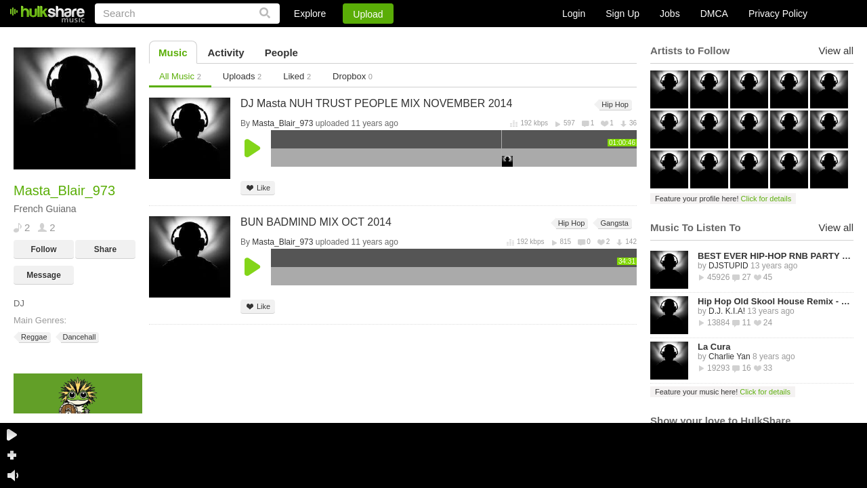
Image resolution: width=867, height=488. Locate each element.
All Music (180, 76)
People (281, 52)
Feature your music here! (722, 392)
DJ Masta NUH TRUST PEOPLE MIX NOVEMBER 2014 (376, 103)
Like (257, 188)
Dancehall (78, 337)
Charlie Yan (729, 356)
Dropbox (353, 76)
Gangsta (613, 223)
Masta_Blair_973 (282, 123)
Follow (44, 249)
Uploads (242, 76)
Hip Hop (614, 105)
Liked (297, 76)
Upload (368, 14)
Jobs (670, 13)
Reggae (33, 337)
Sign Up (622, 13)
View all (836, 50)
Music (173, 52)
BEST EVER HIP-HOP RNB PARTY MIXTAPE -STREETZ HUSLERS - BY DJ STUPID (775, 256)
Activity (226, 52)
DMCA (714, 13)
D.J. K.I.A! (727, 311)
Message (43, 275)
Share (105, 249)
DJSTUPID (728, 265)
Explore (310, 13)
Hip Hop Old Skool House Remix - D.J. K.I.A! (775, 301)
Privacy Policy (777, 13)
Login (573, 13)
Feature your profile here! (723, 199)
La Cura (714, 347)
